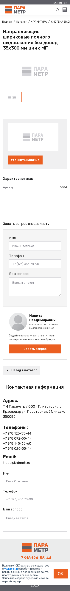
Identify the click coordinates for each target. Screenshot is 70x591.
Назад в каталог (21, 370)
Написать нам (59, 2)
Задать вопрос (35, 349)
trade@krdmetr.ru (16, 463)
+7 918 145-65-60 (17, 443)
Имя (12, 238)
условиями (11, 568)
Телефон (16, 256)
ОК (60, 573)
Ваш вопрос (19, 274)
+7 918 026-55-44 (17, 449)
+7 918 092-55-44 (17, 438)
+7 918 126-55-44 (17, 433)
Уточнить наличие (25, 160)
